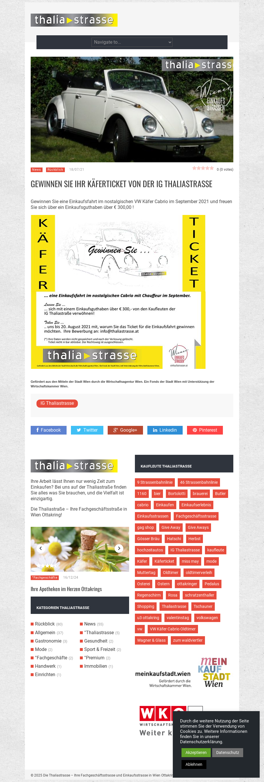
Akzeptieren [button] (196, 752)
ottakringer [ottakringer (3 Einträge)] (187, 584)
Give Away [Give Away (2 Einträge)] (171, 527)
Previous (40, 548)
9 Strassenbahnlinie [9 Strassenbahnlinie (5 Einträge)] (155, 482)
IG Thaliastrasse (57, 403)
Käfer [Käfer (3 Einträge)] (142, 561)
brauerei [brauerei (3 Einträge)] (200, 493)
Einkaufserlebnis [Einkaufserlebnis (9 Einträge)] (196, 505)
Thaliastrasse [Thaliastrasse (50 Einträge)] (174, 606)
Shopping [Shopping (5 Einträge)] (145, 606)
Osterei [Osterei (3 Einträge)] (143, 584)
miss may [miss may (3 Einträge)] (190, 561)
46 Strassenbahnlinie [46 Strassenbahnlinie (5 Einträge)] (199, 482)
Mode (41, 649)
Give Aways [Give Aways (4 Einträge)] (198, 527)
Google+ (125, 430)
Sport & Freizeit (99, 649)
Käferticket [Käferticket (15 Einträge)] (164, 561)
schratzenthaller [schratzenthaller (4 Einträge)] (199, 595)
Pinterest (205, 430)
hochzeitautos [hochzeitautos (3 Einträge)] (150, 550)
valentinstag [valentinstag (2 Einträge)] (178, 617)
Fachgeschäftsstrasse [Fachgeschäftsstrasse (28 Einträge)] (196, 516)
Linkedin (165, 430)
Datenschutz (227, 752)
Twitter (87, 430)
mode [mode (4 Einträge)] (211, 561)
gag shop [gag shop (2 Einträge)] (145, 527)
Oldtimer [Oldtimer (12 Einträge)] (170, 572)
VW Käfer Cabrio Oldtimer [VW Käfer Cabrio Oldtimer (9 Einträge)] (173, 629)
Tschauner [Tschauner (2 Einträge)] (203, 606)
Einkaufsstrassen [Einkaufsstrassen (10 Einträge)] (152, 516)
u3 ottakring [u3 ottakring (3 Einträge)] (148, 617)
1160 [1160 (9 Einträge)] (141, 493)
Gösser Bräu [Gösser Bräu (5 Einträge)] (148, 538)
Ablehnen (194, 764)
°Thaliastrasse (99, 632)
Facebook (48, 430)
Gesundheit (95, 641)
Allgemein (45, 632)
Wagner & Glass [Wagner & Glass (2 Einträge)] (151, 640)
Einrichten (45, 674)
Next (119, 548)
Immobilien (95, 666)
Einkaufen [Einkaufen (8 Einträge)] (165, 505)
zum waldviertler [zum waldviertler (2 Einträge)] (188, 640)
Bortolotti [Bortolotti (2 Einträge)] (176, 493)
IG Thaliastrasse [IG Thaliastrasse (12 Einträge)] (185, 550)
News (36, 170)
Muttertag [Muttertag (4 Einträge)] (146, 572)
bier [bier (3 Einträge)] (157, 493)
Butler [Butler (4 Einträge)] (220, 493)
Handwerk (45, 666)
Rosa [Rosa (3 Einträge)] (172, 595)
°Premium (94, 657)
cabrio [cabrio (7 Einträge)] (142, 505)
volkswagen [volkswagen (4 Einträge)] (207, 617)
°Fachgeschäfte (44, 577)
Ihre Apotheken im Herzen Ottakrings (66, 589)
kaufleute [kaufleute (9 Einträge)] (215, 550)
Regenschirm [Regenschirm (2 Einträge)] (149, 595)
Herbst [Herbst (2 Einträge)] (194, 538)
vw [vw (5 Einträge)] (139, 629)
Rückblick (55, 170)
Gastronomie (48, 641)
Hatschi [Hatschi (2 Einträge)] (174, 538)
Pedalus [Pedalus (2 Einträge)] (212, 584)
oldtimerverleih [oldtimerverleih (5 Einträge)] (199, 572)
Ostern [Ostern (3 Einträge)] (163, 584)
